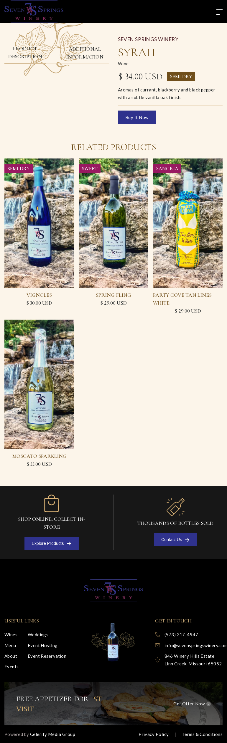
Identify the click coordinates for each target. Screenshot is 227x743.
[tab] (25, 53)
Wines (10, 634)
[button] (217, 12)
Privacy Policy (154, 734)
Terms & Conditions (202, 734)
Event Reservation (47, 656)
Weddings (38, 634)
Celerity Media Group (52, 734)
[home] (33, 11)
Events (11, 666)
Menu (10, 645)
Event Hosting (43, 645)
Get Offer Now (189, 703)
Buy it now (137, 117)
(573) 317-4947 (181, 634)
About (10, 656)
